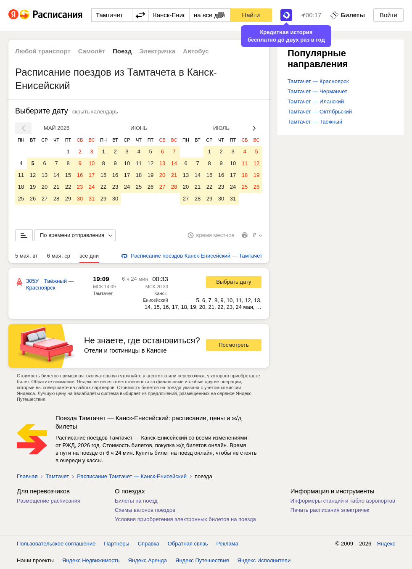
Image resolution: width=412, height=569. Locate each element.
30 (80, 198)
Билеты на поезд (136, 501)
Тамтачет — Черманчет (317, 91)
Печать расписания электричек (330, 510)
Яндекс (386, 543)
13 (45, 175)
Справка (148, 543)
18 (21, 187)
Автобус (196, 51)
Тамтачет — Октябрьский (320, 111)
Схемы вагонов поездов (145, 510)
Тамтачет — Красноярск (318, 81)
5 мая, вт (26, 256)
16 (80, 175)
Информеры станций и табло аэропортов (343, 501)
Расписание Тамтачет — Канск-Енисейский (132, 476)
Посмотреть (234, 345)
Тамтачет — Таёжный (315, 122)
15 (68, 175)
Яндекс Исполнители (264, 560)
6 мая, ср (58, 256)
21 (56, 187)
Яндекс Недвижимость (91, 560)
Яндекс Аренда (147, 560)
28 (56, 198)
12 (33, 175)
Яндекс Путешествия (202, 560)
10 (92, 163)
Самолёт (91, 51)
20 (45, 187)
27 (45, 198)
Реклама (227, 543)
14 (56, 175)
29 (68, 198)
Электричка (157, 51)
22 (68, 187)
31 (92, 198)
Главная (27, 476)
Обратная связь (188, 543)
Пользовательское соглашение (56, 543)
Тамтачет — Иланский (316, 101)
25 (21, 198)
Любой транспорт (43, 51)
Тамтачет (103, 293)
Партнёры (116, 543)
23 (80, 187)
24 (92, 187)
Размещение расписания (48, 501)
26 (33, 198)
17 (92, 175)
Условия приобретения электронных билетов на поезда (185, 519)
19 (33, 187)
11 (21, 175)
